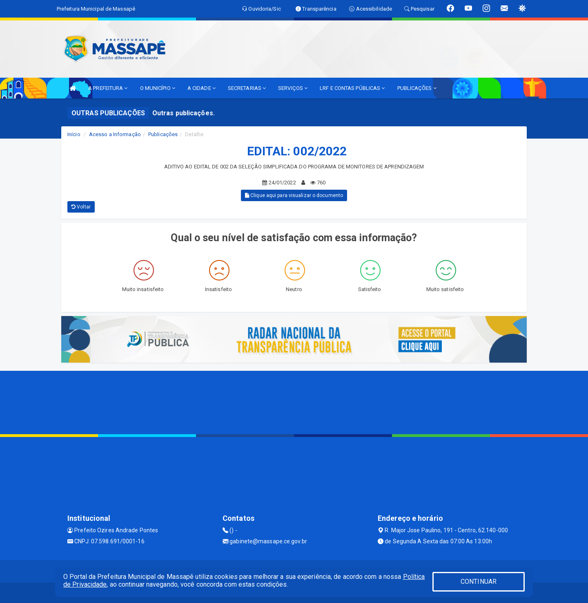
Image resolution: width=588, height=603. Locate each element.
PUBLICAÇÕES (417, 88)
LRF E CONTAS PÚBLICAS (352, 88)
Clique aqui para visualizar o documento (294, 195)
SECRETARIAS (247, 88)
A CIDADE (201, 88)
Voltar (81, 207)
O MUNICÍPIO (157, 88)
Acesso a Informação (115, 134)
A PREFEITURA (107, 88)
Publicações (163, 134)
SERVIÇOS (292, 88)
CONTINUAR (479, 581)
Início (73, 134)
